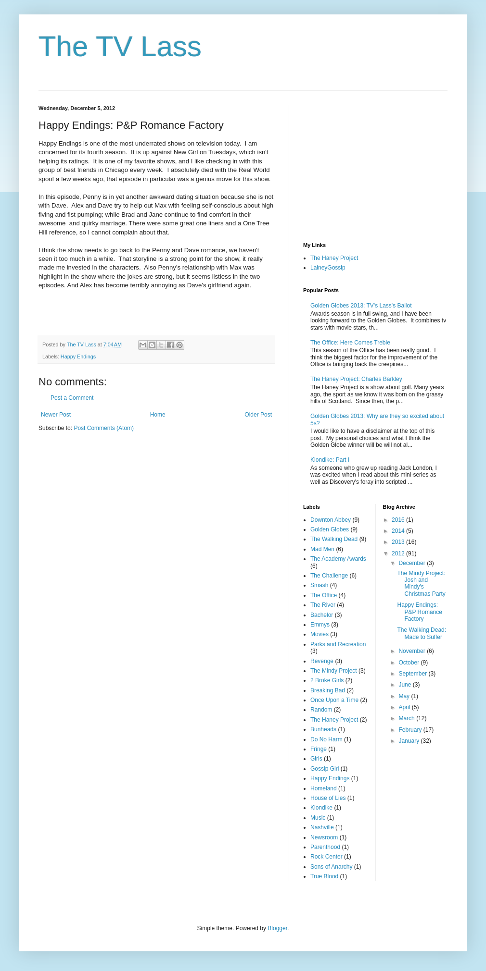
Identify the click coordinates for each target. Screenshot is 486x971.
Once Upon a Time (334, 700)
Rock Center (326, 856)
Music (317, 817)
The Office (323, 595)
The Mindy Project (333, 670)
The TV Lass (120, 46)
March (407, 718)
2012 (399, 553)
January (409, 740)
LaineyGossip (327, 267)
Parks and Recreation (338, 644)
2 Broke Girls (327, 680)
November (412, 651)
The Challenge (329, 575)
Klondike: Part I (329, 459)
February (410, 729)
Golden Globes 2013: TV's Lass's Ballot (360, 305)
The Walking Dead (334, 539)
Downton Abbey (330, 519)
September (413, 673)
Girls (316, 758)
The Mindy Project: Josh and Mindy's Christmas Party (421, 583)
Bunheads (323, 729)
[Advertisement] (375, 165)
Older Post (258, 414)
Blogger (277, 928)
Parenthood (325, 847)
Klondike (321, 807)
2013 (399, 542)
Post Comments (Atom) (104, 428)
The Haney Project (334, 258)
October (409, 662)
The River (322, 605)
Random (321, 709)
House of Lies (327, 798)
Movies (319, 634)
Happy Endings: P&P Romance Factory (419, 612)
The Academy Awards (338, 558)
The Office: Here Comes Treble (350, 342)
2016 (399, 519)
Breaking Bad (327, 690)
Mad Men (322, 549)
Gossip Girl (324, 768)
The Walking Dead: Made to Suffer (421, 633)
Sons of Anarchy (331, 866)
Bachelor (321, 615)
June (405, 684)
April (404, 707)
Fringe (318, 749)
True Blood (324, 876)
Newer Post (56, 414)
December (412, 563)
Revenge (321, 661)
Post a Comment (72, 397)
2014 (399, 531)
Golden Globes (329, 529)
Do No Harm (326, 739)
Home (158, 414)
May (404, 696)
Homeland (323, 788)
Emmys (320, 624)
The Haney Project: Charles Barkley (356, 379)
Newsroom (324, 837)
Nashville (322, 827)
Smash (319, 585)
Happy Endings (78, 356)
